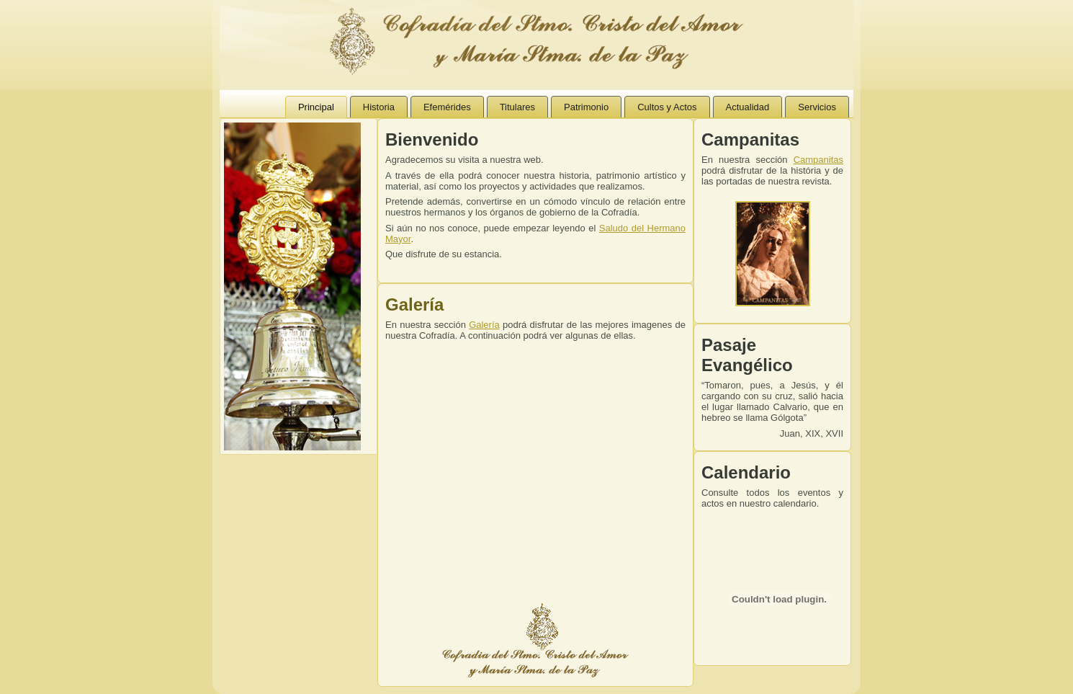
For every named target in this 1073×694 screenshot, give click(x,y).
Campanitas (818, 159)
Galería (414, 304)
